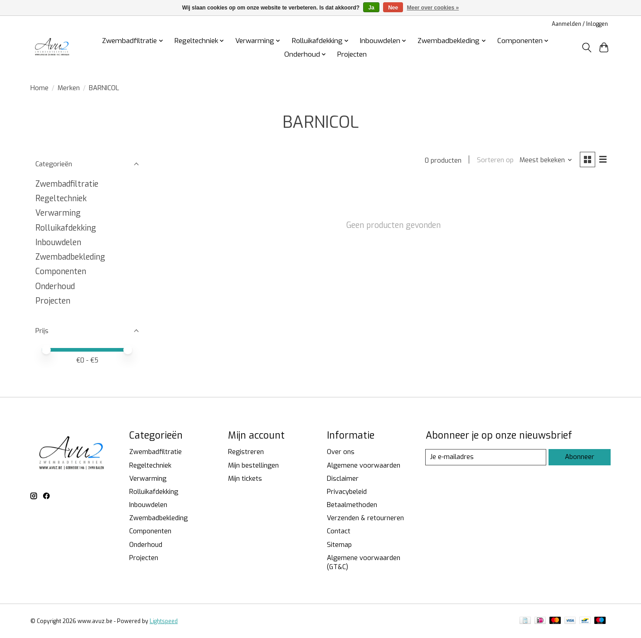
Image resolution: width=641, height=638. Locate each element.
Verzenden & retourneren (365, 517)
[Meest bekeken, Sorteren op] (545, 160)
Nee (393, 8)
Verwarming (58, 213)
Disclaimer (343, 478)
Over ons (340, 451)
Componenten (60, 271)
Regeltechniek (61, 198)
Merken (69, 87)
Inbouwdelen (58, 242)
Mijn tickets (245, 478)
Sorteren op (494, 160)
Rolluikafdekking (65, 227)
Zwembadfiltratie (66, 184)
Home (39, 87)
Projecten (352, 54)
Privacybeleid (347, 491)
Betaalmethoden (352, 504)
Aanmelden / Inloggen (580, 24)
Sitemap (339, 544)
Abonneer (579, 456)
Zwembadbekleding (70, 256)
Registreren (246, 451)
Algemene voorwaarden (363, 465)
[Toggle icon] (586, 47)
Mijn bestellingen (253, 465)
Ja (371, 8)
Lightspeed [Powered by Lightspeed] (164, 621)
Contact (338, 531)
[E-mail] (486, 457)
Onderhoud (55, 286)
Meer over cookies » (433, 8)
